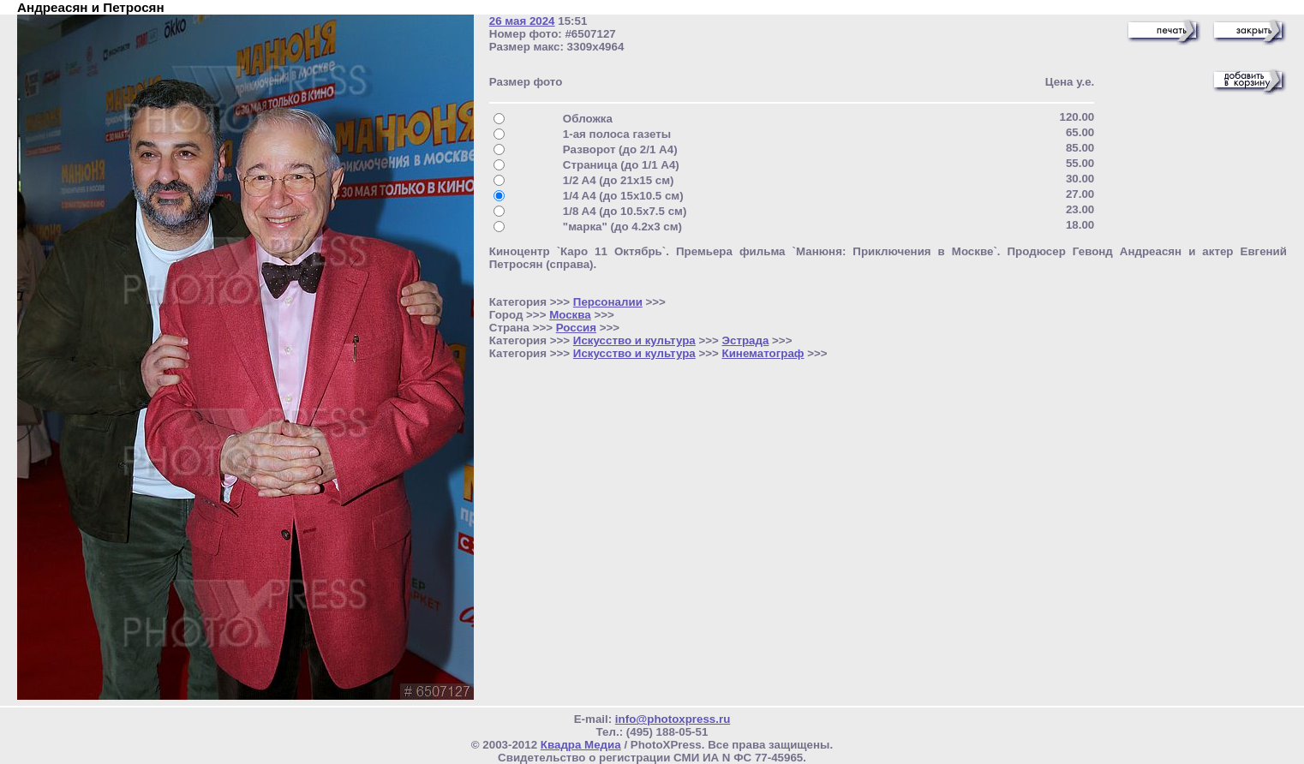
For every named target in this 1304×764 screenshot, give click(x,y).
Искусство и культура (634, 340)
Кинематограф (763, 353)
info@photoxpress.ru (672, 719)
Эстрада (745, 340)
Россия (576, 327)
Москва (570, 314)
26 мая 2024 (522, 21)
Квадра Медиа (581, 744)
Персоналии (608, 301)
